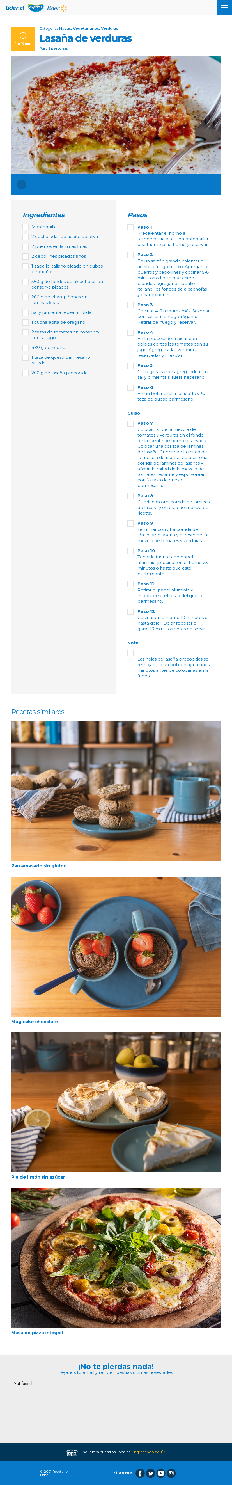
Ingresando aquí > (149, 1452)
